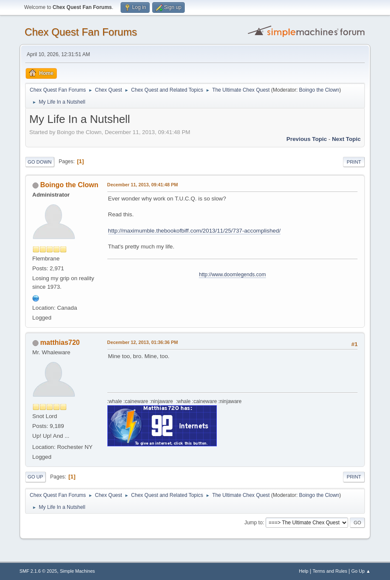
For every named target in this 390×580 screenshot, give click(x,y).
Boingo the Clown (319, 90)
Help (303, 571)
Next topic (346, 139)
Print (354, 161)
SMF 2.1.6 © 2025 (38, 571)
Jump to (253, 523)
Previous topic (307, 139)
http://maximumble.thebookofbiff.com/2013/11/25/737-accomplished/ (194, 230)
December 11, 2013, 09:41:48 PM (142, 184)
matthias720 (60, 342)
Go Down (40, 161)
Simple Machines (77, 571)
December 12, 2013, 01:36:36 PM (142, 342)
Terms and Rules (330, 571)
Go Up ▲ (361, 571)
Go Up (35, 476)
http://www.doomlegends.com (232, 275)
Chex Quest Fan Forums (81, 32)
